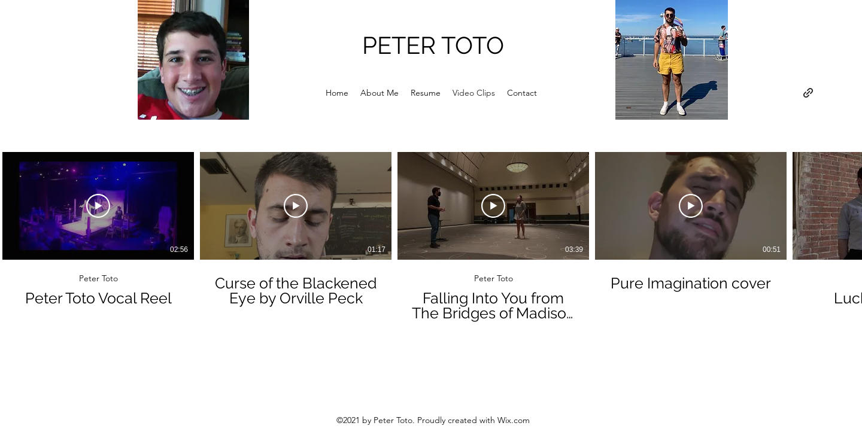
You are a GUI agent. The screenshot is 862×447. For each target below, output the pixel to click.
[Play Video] (98, 206)
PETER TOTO (433, 45)
